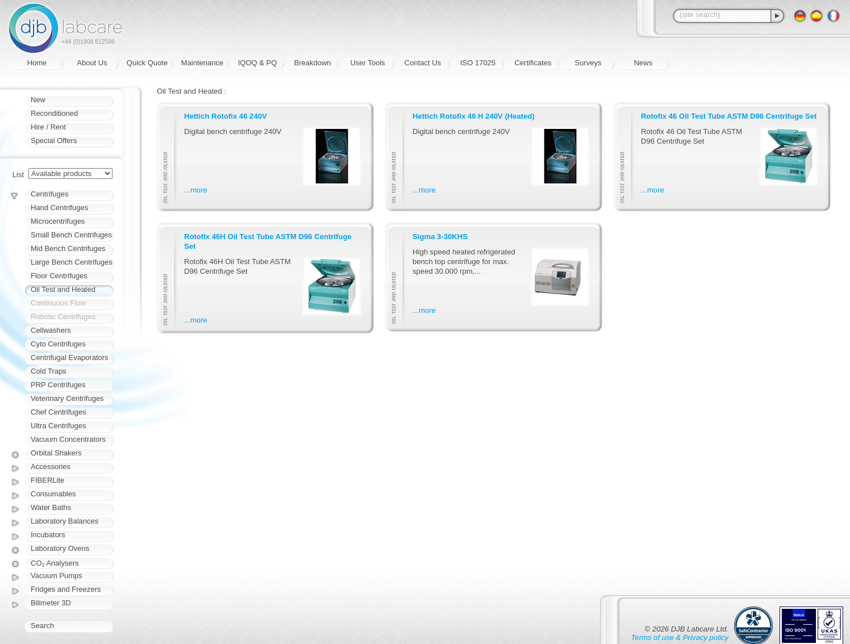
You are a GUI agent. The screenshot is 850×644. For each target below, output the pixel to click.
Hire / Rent (48, 127)
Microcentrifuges (58, 221)
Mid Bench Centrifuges (68, 248)
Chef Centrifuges (58, 412)
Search (42, 625)
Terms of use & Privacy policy (679, 637)
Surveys (588, 62)
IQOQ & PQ (257, 62)
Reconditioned (54, 113)
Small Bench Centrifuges (71, 235)
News (643, 62)
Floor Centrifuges (59, 275)
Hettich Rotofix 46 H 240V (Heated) (474, 116)
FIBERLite (47, 480)
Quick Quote (147, 62)
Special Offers (54, 140)
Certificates (532, 62)
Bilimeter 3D (51, 603)
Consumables (53, 494)
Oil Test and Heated (63, 289)
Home (37, 62)
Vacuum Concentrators (68, 439)
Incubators (48, 534)
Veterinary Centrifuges (67, 398)
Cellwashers (51, 330)
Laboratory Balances (64, 521)
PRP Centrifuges (58, 384)
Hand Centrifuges (59, 207)
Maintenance (202, 62)
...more (195, 190)
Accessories (50, 466)
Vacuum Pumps (56, 575)
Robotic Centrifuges (63, 316)
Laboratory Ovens (60, 548)
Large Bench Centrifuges (72, 262)
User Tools (367, 62)
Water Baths (51, 507)
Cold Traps (48, 371)
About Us (92, 62)
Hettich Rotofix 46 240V (225, 116)
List (18, 174)
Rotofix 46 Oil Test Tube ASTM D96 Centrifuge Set (728, 116)
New (38, 99)
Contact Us (423, 62)
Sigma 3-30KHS (440, 236)
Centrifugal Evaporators (70, 357)
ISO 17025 (477, 62)
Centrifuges (49, 194)
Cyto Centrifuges (58, 344)
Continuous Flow (58, 303)
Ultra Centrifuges (58, 425)
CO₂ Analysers (54, 563)
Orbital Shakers (56, 453)
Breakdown (312, 62)
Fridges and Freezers (66, 589)
